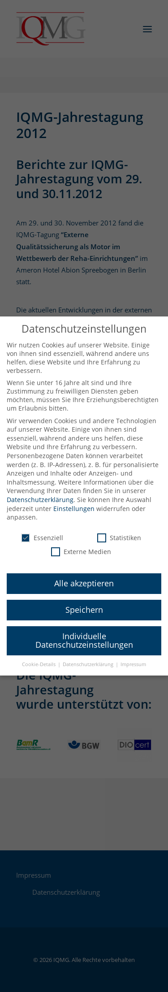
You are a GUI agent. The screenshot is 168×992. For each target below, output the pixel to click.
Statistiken (119, 532)
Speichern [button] (84, 603)
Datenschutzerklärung (40, 494)
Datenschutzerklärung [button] (89, 658)
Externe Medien (81, 545)
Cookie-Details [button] (39, 658)
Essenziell (42, 532)
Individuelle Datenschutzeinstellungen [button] (84, 635)
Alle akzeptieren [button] (84, 577)
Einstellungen (74, 502)
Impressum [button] (133, 658)
